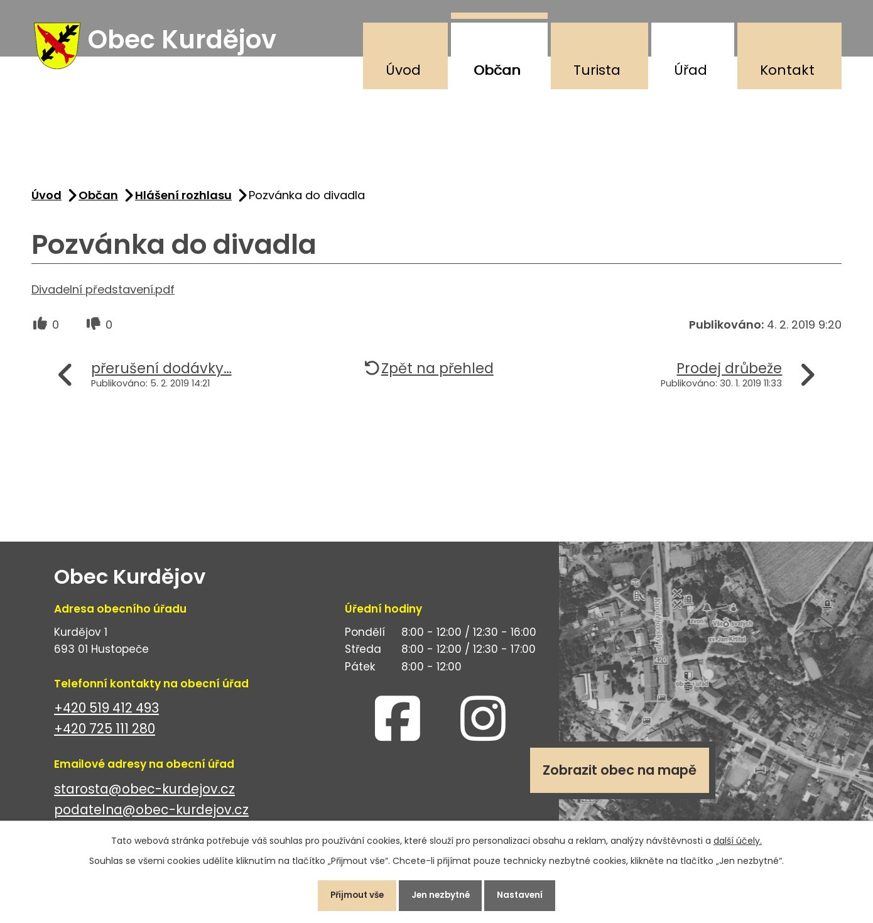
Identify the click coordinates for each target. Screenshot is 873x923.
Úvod (403, 70)
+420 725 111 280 (104, 733)
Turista (597, 70)
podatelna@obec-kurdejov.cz (151, 815)
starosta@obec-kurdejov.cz (144, 794)
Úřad (690, 70)
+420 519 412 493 (106, 713)
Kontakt (787, 70)
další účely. (737, 838)
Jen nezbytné (441, 894)
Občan (497, 70)
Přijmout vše (350, 894)
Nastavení (527, 894)
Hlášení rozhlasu (183, 200)
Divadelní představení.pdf (103, 294)
